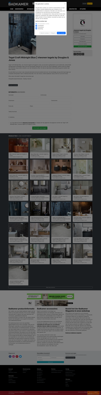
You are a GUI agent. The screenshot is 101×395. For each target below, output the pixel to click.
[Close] (65, 4)
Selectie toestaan (44, 33)
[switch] (36, 25)
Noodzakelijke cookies (43, 23)
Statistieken (41, 27)
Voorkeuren (41, 25)
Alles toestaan (61, 33)
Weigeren (53, 33)
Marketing (40, 28)
